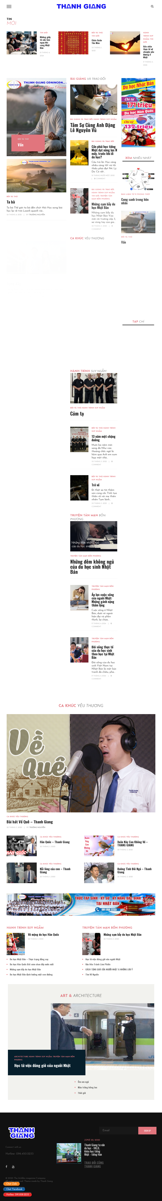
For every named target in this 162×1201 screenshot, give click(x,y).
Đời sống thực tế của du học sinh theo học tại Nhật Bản (103, 652)
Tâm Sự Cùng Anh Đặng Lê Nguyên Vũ (92, 129)
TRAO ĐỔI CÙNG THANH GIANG (94, 1164)
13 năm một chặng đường (103, 438)
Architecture (31, 1057)
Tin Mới (45, 33)
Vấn (20, 145)
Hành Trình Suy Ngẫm (149, 36)
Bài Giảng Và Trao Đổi (81, 121)
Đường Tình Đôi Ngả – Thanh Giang (134, 880)
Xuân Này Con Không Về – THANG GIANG (132, 853)
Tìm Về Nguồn (82, 974)
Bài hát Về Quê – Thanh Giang (30, 831)
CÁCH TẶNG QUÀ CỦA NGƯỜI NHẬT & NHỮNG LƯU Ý (99, 969)
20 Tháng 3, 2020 (14, 837)
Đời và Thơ (98, 33)
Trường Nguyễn (37, 837)
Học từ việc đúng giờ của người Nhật (92, 959)
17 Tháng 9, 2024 (99, 624)
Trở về (95, 484)
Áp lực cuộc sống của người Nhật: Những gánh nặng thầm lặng (103, 599)
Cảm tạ (77, 413)
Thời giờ (92, 1092)
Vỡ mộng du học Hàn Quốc (33, 934)
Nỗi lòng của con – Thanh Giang (55, 880)
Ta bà (11, 216)
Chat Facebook (14, 1189)
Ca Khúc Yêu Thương (17, 827)
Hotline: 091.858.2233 (17, 1195)
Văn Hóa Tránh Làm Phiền (87, 964)
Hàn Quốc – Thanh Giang (55, 852)
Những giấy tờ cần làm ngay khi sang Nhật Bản (46, 42)
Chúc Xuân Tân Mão (98, 42)
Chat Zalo (11, 1184)
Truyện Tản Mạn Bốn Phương (85, 556)
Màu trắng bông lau (97, 1087)
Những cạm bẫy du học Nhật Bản (112, 934)
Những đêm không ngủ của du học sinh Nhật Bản (92, 566)
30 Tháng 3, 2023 (99, 461)
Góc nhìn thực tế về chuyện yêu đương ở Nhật (149, 52)
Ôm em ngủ (93, 1081)
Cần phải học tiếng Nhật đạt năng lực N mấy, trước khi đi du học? (104, 163)
